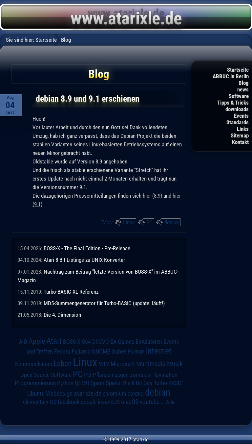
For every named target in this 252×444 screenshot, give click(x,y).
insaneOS (109, 402)
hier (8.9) (152, 195)
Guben (119, 351)
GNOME (101, 351)
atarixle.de (87, 393)
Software (239, 96)
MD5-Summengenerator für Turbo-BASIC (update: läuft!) (104, 303)
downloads (237, 109)
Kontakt (240, 142)
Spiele (113, 383)
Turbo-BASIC (168, 383)
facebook (68, 402)
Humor (136, 351)
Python (65, 383)
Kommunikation (33, 363)
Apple (37, 341)
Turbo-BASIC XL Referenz (71, 291)
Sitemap (240, 135)
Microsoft (123, 364)
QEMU (82, 383)
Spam (97, 383)
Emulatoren (149, 341)
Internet (158, 351)
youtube (149, 402)
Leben (62, 363)
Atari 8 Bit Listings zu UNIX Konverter (84, 260)
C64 (86, 341)
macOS (129, 402)
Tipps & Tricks (233, 102)
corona (136, 393)
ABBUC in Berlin (231, 76)
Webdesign (59, 393)
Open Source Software (46, 375)
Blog (244, 83)
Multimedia (151, 364)
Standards (237, 122)
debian (171, 222)
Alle (170, 402)
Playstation (164, 375)
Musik (175, 364)
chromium (114, 393)
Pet (88, 375)
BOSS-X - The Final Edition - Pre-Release (87, 248)
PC (149, 222)
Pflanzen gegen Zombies (121, 375)
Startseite (238, 69)
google (88, 402)
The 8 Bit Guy (137, 383)
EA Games (122, 341)
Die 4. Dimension (62, 314)
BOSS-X (71, 341)
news (243, 89)
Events (241, 115)
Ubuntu (36, 393)
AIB (23, 341)
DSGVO (100, 341)
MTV (103, 363)
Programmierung (35, 383)
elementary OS (39, 401)
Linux (129, 222)
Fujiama (81, 351)
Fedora (62, 351)
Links (243, 129)
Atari (54, 341)
